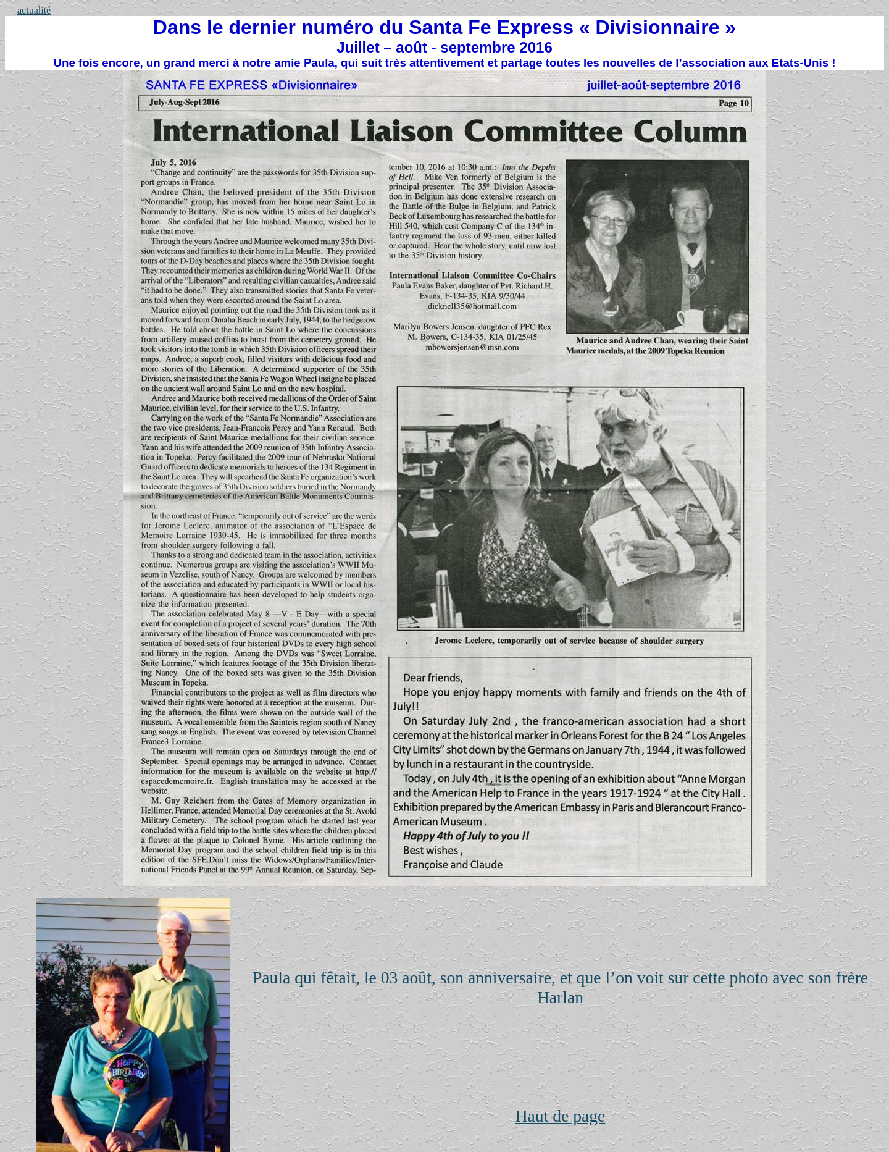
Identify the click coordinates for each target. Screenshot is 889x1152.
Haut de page (560, 1115)
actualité (34, 10)
